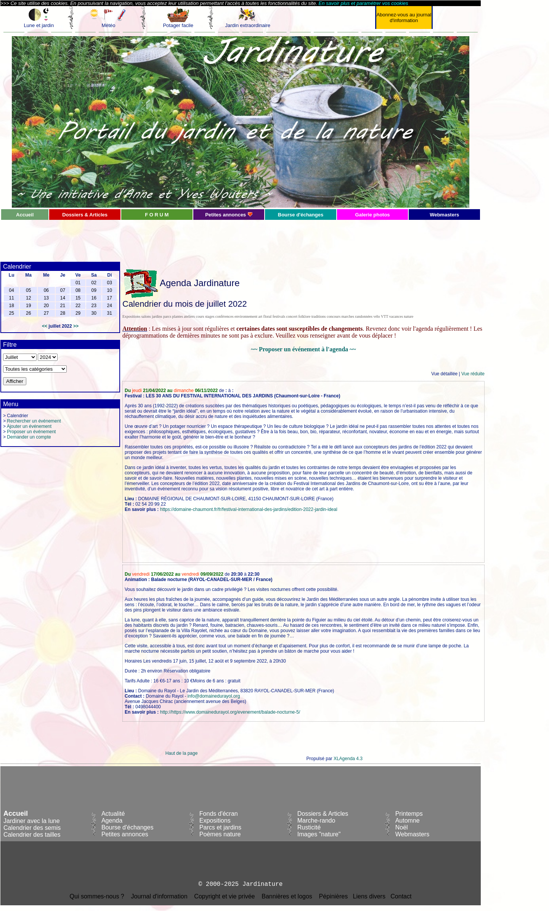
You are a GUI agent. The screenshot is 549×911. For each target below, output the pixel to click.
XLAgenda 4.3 (348, 758)
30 (94, 313)
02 (94, 282)
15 (77, 298)
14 (62, 298)
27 (46, 313)
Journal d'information (159, 896)
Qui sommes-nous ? (97, 896)
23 (94, 305)
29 (77, 313)
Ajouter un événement (29, 426)
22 (77, 305)
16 (94, 298)
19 (28, 305)
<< (44, 326)
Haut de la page (181, 753)
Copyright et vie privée (224, 896)
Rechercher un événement (34, 421)
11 (11, 298)
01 (77, 282)
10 (109, 290)
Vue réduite (473, 373)
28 (62, 313)
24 (109, 305)
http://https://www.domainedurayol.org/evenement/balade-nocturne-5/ (230, 712)
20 (46, 305)
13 (46, 298)
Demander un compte (29, 437)
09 (94, 290)
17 (109, 298)
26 (28, 313)
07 (62, 290)
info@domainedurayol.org (214, 696)
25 (11, 313)
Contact (400, 896)
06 (46, 290)
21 (62, 305)
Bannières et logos (287, 896)
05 (28, 290)
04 (11, 290)
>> (76, 326)
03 (109, 282)
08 (77, 290)
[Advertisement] (181, 238)
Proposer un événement (31, 431)
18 (11, 305)
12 (28, 298)
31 (109, 313)
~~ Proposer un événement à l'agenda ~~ (303, 349)
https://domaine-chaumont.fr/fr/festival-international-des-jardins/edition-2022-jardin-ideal (248, 509)
